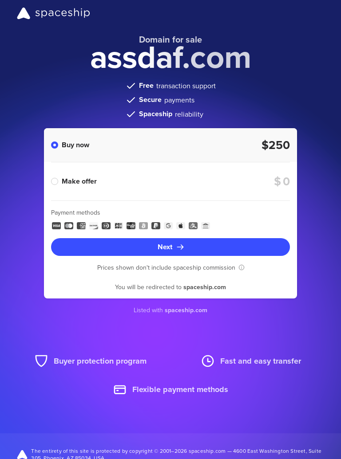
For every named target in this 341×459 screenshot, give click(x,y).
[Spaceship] (53, 13)
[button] (241, 267)
